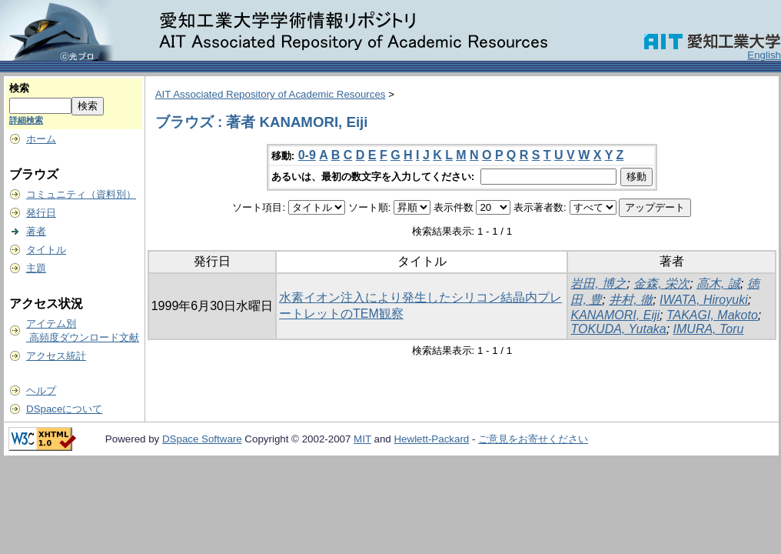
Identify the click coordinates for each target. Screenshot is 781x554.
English (764, 55)
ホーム (41, 139)
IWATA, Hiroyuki (704, 299)
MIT (362, 439)
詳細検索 (26, 120)
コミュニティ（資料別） (81, 194)
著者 (36, 231)
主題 (36, 268)
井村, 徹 (631, 299)
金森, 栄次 (661, 283)
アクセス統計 (56, 356)
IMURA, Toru (708, 328)
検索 (19, 88)
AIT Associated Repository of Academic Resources (270, 94)
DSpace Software (202, 439)
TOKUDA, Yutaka (618, 328)
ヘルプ (41, 390)
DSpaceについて (64, 409)
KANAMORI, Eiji (615, 315)
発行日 (41, 213)
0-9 (307, 155)
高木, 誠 (718, 283)
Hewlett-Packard (431, 439)
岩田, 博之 (598, 283)
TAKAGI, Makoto (712, 315)
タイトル (46, 249)
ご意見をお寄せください (533, 439)
